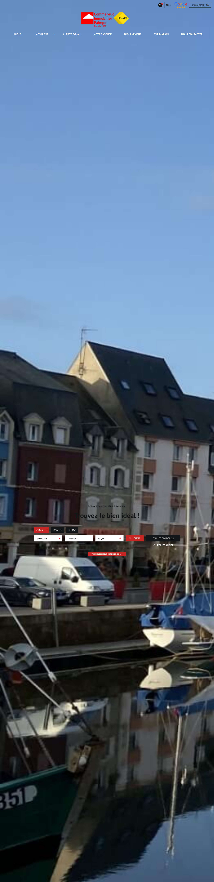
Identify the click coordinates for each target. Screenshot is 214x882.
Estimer (72, 530)
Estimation (161, 34)
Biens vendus (132, 34)
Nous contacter (192, 34)
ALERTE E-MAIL (72, 34)
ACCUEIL (18, 34)
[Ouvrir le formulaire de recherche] (135, 538)
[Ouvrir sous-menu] (54, 34)
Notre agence (103, 34)
